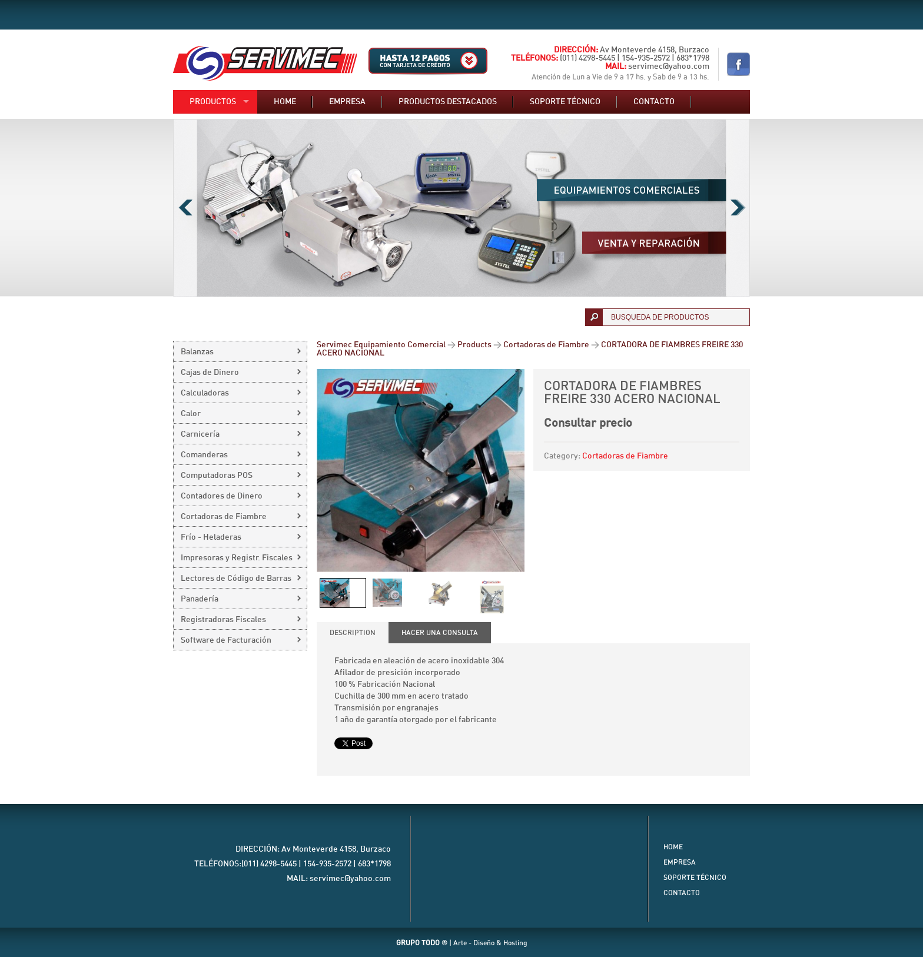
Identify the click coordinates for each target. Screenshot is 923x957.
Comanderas (204, 455)
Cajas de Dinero (210, 372)
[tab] (353, 633)
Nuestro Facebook (738, 64)
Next (738, 207)
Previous (185, 207)
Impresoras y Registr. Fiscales (237, 558)
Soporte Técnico (694, 877)
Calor (191, 414)
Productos (213, 102)
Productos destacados (448, 102)
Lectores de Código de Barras (236, 578)
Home (285, 102)
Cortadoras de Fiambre (625, 456)
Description (353, 632)
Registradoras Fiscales (223, 620)
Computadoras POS (217, 475)
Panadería (199, 599)
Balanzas (197, 352)
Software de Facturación (226, 640)
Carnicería (200, 434)
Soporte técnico (565, 102)
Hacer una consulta (439, 632)
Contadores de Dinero (222, 496)
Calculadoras (205, 393)
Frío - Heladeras (211, 537)
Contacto (654, 102)
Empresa (347, 102)
